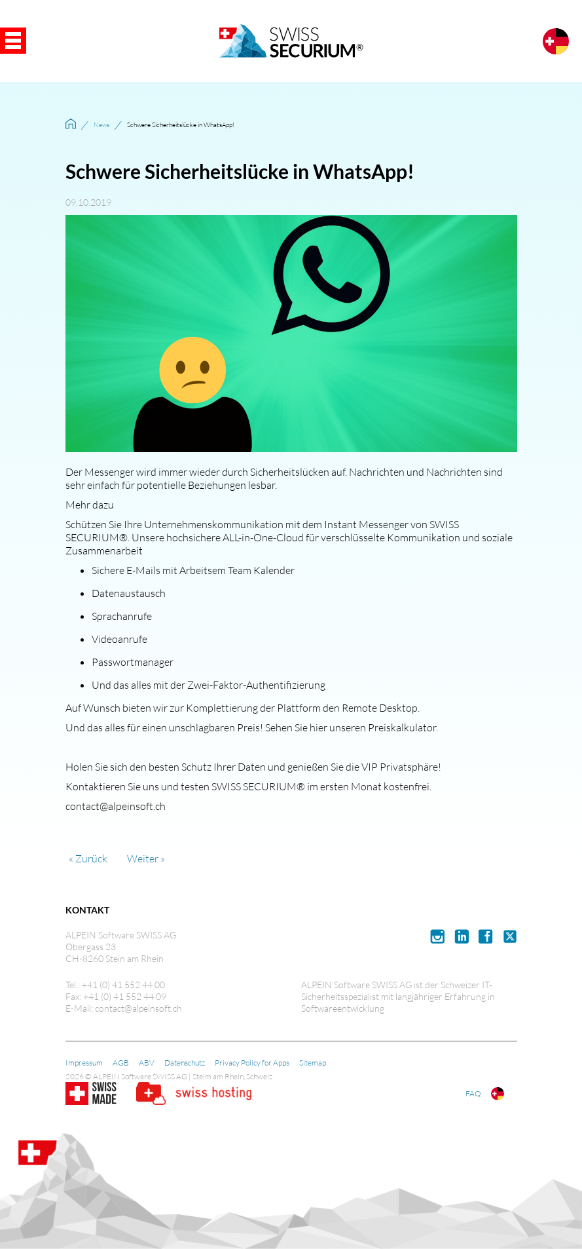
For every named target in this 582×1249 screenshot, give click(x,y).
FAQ (473, 1093)
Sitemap (312, 1062)
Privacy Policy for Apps (252, 1062)
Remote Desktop (380, 707)
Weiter (142, 858)
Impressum (84, 1062)
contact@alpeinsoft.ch (115, 806)
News (101, 125)
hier (318, 727)
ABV (147, 1062)
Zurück (91, 858)
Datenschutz (184, 1062)
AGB (121, 1062)
